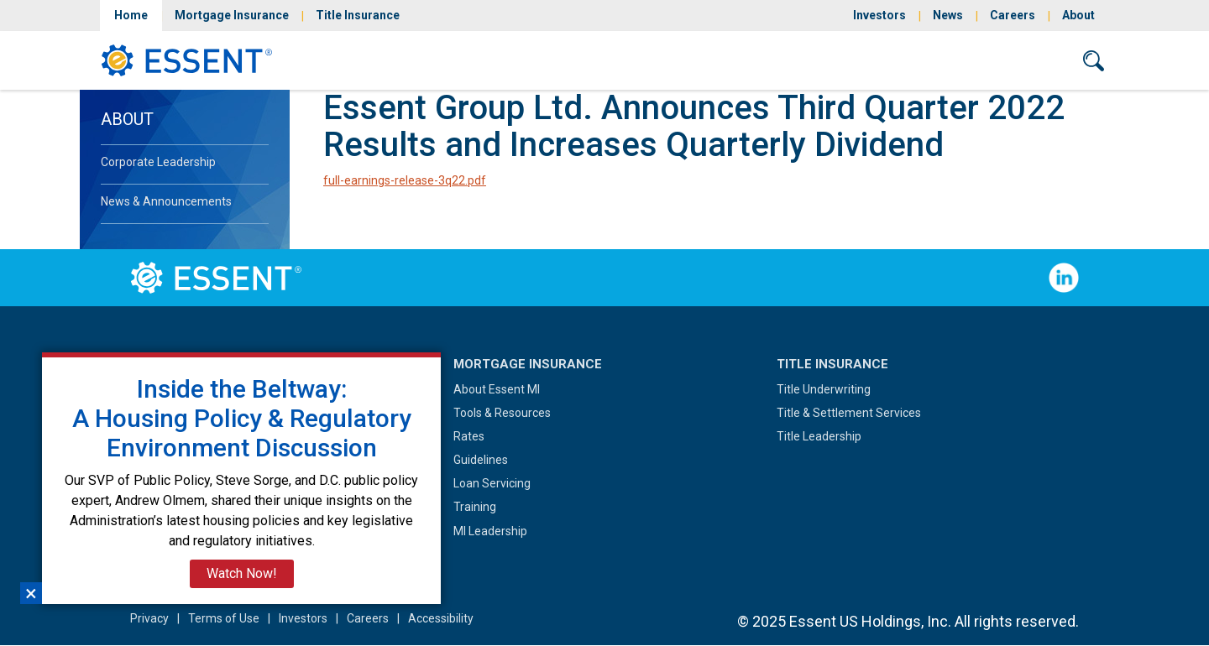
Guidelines (480, 459)
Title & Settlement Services (849, 412)
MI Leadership (490, 531)
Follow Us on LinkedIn (1064, 278)
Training (474, 506)
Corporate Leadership (158, 162)
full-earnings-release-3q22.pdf (404, 180)
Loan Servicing (492, 483)
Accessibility (441, 618)
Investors (879, 15)
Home (131, 15)
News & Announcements (166, 201)
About (1078, 15)
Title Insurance (358, 15)
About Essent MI (496, 389)
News (948, 15)
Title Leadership (819, 436)
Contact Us (1013, 60)
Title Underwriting (824, 389)
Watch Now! (242, 573)
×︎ (31, 593)
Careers (1012, 15)
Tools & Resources (502, 412)
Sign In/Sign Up (897, 60)
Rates (468, 436)
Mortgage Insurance (232, 15)
